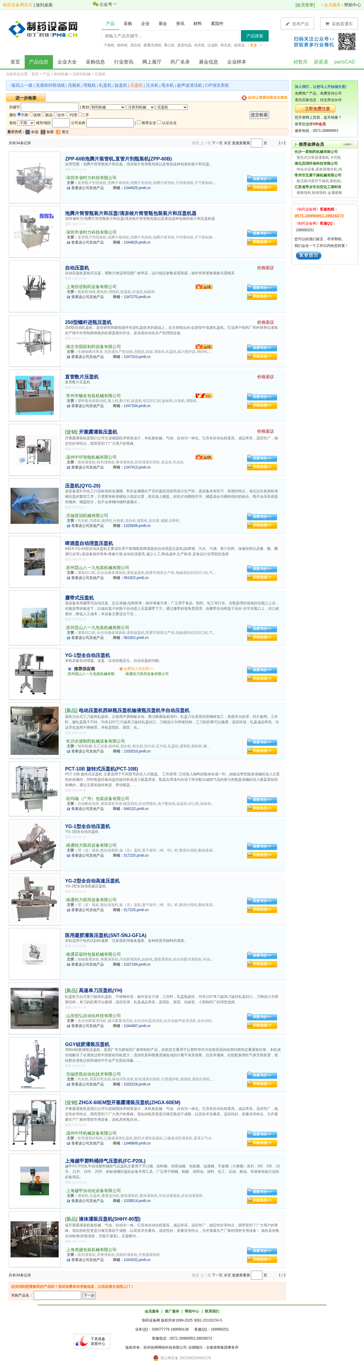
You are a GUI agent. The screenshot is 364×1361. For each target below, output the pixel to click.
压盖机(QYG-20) (82, 485)
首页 (15, 61)
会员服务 (332, 4)
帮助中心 (352, 4)
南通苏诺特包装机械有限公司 (93, 954)
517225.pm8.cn (136, 855)
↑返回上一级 (20, 85)
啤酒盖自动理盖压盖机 (89, 543)
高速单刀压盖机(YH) (100, 990)
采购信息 (95, 61)
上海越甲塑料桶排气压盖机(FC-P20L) (105, 1160)
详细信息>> (262, 187)
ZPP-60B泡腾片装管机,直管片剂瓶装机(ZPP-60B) (118, 158)
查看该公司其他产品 (87, 188)
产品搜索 (254, 35)
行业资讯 (123, 61)
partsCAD (344, 61)
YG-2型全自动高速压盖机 (92, 880)
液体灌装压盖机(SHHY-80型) (109, 1219)
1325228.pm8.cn (137, 1084)
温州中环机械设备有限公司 (91, 1133)
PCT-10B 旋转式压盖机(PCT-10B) (101, 768)
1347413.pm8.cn (137, 467)
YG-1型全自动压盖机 (87, 655)
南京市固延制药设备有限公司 (93, 346)
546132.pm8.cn (136, 809)
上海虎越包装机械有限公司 (91, 1249)
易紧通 (321, 61)
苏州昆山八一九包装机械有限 (91, 674)
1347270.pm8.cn (137, 297)
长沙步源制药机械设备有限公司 (95, 741)
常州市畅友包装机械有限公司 (93, 395)
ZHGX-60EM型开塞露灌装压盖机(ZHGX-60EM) (129, 1102)
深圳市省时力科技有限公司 (91, 177)
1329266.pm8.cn (137, 526)
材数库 (300, 61)
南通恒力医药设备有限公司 (147, 674)
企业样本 (236, 61)
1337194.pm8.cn (137, 964)
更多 (256, 45)
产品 (46, 74)
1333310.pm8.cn (137, 751)
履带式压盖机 (79, 597)
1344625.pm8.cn (137, 188)
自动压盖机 (77, 267)
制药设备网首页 (17, 4)
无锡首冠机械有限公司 (87, 515)
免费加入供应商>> (138, 669)
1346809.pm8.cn (137, 1143)
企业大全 (67, 61)
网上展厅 (152, 61)
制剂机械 (61, 74)
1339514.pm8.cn (137, 1201)
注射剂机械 (81, 74)
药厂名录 (180, 61)
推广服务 (172, 1311)
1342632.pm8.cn (137, 1260)
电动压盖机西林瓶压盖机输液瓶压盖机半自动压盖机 (134, 710)
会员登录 (305, 4)
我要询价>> (262, 179)
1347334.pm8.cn (137, 406)
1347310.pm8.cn (137, 357)
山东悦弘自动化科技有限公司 (93, 1015)
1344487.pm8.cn (137, 1026)
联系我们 (212, 1311)
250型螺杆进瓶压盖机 (88, 322)
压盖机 (100, 74)
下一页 (217, 143)
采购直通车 (339, 24)
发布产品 (297, 24)
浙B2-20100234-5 (208, 1320)
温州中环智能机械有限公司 (91, 457)
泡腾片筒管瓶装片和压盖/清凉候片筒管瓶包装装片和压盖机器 (130, 213)
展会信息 (208, 61)
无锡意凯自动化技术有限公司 (93, 1074)
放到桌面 (44, 4)
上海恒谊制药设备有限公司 (91, 286)
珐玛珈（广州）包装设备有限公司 (97, 798)
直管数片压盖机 (82, 376)
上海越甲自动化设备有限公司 (93, 1190)
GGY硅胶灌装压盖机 (87, 1044)
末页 (227, 143)
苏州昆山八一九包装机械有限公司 (97, 567)
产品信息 (38, 61)
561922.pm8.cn (136, 578)
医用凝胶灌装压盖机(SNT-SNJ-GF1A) (105, 935)
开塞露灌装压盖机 (98, 431)
